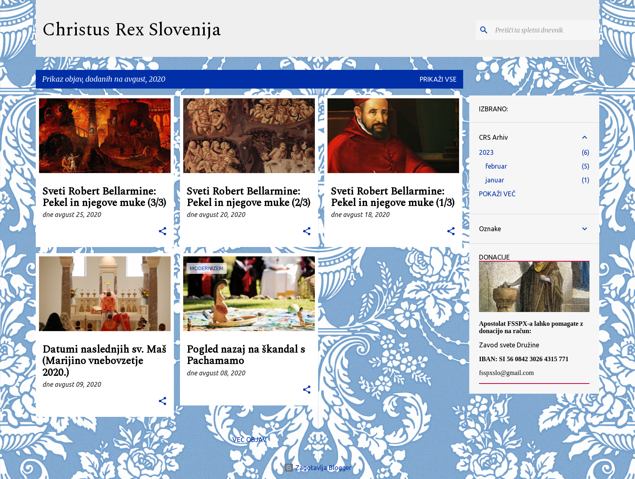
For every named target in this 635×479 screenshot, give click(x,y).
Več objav (249, 439)
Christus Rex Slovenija (131, 30)
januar (494, 180)
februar (496, 166)
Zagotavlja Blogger (317, 467)
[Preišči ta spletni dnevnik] (545, 30)
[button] (162, 231)
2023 (486, 152)
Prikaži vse (438, 79)
